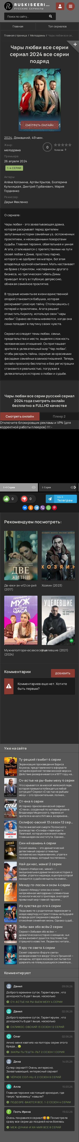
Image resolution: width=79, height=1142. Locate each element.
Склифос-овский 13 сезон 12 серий (35, 1027)
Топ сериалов (57, 26)
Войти (60, 6)
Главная (18, 26)
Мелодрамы (37, 35)
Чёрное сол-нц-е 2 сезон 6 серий (34, 1077)
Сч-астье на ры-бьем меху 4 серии (35, 1002)
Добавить (63, 673)
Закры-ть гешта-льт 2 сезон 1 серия (36, 1052)
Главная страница (15, 35)
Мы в (65, 499)
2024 (8, 137)
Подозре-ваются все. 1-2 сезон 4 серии (39, 1102)
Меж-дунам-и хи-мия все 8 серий (34, 1127)
